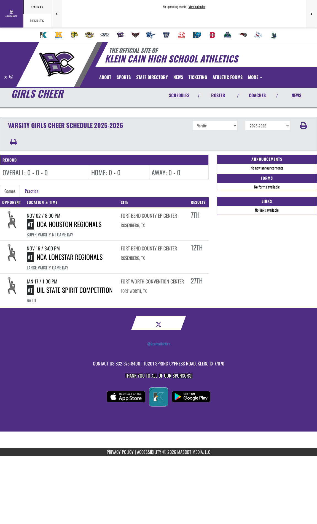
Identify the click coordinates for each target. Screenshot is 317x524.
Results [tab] (37, 20)
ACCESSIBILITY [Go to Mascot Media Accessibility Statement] (149, 452)
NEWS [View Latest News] (296, 95)
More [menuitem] (255, 77)
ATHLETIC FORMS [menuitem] (228, 77)
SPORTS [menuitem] (124, 77)
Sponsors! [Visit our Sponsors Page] (182, 375)
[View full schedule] (11, 14)
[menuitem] (43, 35)
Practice (32, 191)
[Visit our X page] (6, 76)
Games (9, 191)
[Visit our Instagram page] (11, 76)
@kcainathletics (158, 343)
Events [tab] (37, 7)
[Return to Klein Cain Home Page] (56, 64)
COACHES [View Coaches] (257, 95)
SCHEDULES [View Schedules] (179, 95)
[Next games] (311, 14)
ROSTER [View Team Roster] (218, 95)
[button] (303, 125)
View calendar (197, 6)
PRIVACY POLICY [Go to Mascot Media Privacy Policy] (120, 452)
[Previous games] (56, 14)
